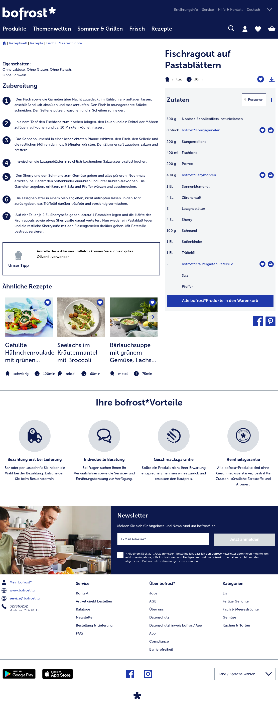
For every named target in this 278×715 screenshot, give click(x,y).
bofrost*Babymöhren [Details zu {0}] (199, 175)
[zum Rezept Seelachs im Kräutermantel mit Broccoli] (81, 317)
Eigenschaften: (17, 64)
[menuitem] (14, 31)
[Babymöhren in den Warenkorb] (271, 175)
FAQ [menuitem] (79, 632)
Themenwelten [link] (52, 29)
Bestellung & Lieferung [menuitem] (94, 624)
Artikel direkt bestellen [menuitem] (94, 600)
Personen (255, 99)
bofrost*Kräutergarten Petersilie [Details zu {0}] (207, 264)
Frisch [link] (137, 29)
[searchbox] (182, 28)
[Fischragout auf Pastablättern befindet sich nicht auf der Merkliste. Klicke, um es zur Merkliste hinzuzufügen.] (260, 79)
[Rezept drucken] (271, 79)
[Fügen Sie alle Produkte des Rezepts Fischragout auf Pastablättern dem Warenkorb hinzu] (220, 301)
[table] (220, 205)
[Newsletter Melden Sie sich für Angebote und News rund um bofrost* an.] (194, 540)
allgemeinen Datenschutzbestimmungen (152, 560)
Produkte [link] (14, 29)
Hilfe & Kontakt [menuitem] (230, 10)
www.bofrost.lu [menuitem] (19, 589)
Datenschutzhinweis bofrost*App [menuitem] (175, 624)
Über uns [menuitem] (156, 608)
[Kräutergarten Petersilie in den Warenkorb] (271, 264)
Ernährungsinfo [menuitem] (186, 10)
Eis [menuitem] (225, 592)
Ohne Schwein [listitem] (14, 75)
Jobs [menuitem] (153, 592)
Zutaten (178, 99)
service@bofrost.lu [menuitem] (21, 597)
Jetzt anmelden (254, 538)
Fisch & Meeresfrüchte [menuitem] (241, 608)
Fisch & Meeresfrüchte (64, 43)
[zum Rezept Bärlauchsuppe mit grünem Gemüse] (133, 317)
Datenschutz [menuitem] (159, 616)
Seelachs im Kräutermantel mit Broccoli (77, 352)
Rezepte (36, 43)
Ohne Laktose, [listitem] (14, 69)
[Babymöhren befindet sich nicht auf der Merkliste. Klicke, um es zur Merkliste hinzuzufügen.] (262, 175)
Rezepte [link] (161, 29)
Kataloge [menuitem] (83, 608)
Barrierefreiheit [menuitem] (161, 648)
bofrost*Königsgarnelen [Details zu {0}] (201, 130)
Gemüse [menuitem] (229, 616)
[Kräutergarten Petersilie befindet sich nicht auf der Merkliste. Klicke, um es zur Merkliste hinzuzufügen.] (262, 264)
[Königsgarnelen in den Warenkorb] (271, 130)
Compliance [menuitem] (159, 640)
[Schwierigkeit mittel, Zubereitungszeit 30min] (200, 79)
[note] (29, 374)
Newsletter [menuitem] (85, 616)
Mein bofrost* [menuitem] (17, 581)
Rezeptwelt (18, 43)
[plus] (271, 99)
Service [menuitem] (208, 10)
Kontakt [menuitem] (82, 592)
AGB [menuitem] (153, 600)
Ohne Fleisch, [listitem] (61, 69)
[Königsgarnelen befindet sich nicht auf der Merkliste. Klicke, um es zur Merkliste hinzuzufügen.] (262, 130)
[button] (261, 10)
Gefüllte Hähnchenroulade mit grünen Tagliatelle (29, 352)
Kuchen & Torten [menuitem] (236, 624)
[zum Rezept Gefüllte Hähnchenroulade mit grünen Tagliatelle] (29, 317)
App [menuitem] (152, 632)
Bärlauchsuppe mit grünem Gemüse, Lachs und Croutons (131, 352)
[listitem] (81, 105)
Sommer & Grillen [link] (100, 29)
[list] (139, 453)
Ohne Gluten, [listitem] (38, 69)
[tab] (245, 28)
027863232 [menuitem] (15, 605)
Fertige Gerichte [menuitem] (236, 600)
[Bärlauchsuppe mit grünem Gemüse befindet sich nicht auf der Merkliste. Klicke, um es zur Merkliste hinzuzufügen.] (152, 302)
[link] (43, 13)
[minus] (236, 99)
